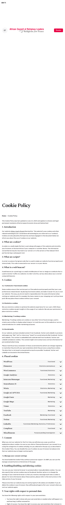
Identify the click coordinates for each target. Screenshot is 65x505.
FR (5, 3)
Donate (58, 30)
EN (3, 3)
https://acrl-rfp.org (17, 231)
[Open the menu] (5, 30)
